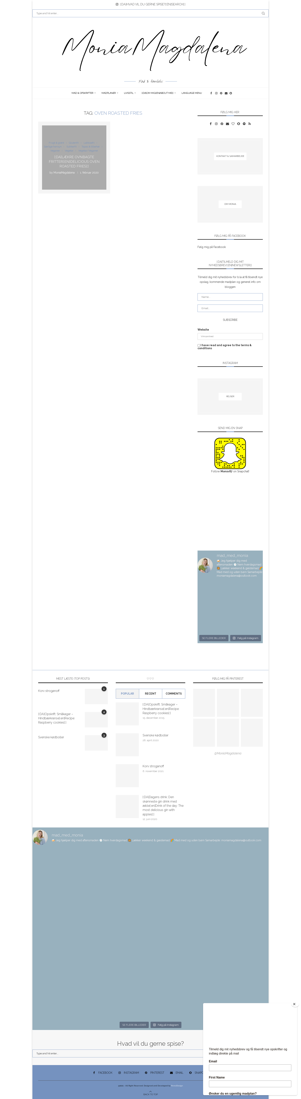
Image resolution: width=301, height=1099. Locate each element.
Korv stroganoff (49, 691)
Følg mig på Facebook (212, 247)
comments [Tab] (174, 693)
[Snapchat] (231, 93)
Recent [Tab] (150, 693)
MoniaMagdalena (64, 172)
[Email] (226, 93)
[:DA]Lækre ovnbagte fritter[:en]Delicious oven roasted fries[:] (74, 161)
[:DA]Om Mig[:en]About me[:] (157, 93)
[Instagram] (216, 93)
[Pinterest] (221, 93)
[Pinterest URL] (204, 703)
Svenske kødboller (51, 737)
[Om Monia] (230, 204)
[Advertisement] (230, 512)
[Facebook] (211, 93)
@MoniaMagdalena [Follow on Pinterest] (227, 753)
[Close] (295, 1004)
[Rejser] (230, 396)
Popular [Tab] (127, 693)
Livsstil (128, 93)
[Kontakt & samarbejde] (230, 156)
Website (203, 329)
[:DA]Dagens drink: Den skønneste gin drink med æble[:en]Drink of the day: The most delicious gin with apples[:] (163, 805)
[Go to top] (150, 1094)
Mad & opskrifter (82, 93)
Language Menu (192, 93)
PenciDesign (177, 1086)
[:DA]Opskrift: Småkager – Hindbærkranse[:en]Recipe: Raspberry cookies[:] (56, 718)
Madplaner (109, 93)
